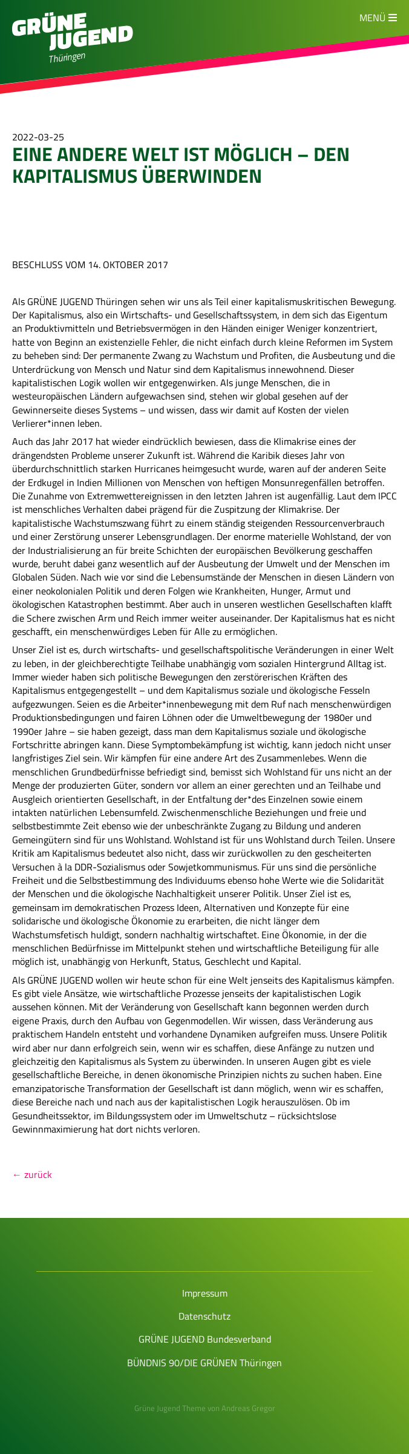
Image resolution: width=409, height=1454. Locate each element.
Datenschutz (204, 1316)
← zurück (32, 1174)
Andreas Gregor (248, 1408)
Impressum (204, 1293)
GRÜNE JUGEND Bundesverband (205, 1339)
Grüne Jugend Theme (170, 1408)
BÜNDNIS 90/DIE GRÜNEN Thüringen (204, 1362)
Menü (372, 17)
